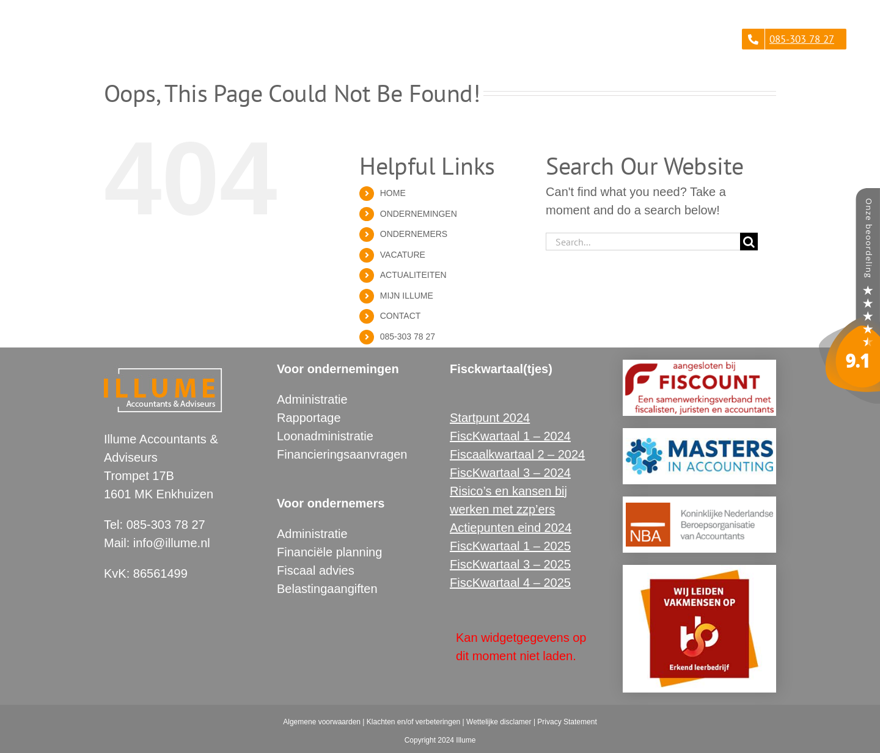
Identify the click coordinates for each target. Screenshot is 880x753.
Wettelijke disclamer (498, 722)
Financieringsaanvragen (342, 454)
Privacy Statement (566, 722)
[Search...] (643, 241)
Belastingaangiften (327, 588)
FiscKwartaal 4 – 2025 (510, 582)
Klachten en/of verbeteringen (413, 722)
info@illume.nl (171, 543)
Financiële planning (329, 552)
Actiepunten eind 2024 (510, 527)
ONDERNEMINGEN (418, 214)
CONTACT (400, 316)
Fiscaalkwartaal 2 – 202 (514, 454)
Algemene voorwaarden (322, 722)
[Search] (749, 241)
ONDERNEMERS (413, 234)
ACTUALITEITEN (413, 275)
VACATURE (402, 255)
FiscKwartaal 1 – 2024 (510, 436)
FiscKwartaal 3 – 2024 (510, 472)
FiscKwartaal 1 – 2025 (510, 546)
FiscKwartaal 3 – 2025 (510, 564)
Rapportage (309, 417)
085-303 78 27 (407, 336)
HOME (393, 193)
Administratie (312, 399)
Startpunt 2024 (490, 417)
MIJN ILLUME (406, 295)
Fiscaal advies (315, 570)
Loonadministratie (325, 436)
